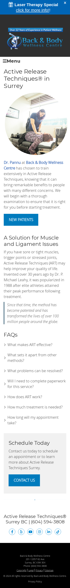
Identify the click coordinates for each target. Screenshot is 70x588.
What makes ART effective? (29, 344)
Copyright (21, 570)
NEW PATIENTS (21, 219)
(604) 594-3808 (39, 565)
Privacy (39, 570)
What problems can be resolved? (35, 370)
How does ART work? (24, 396)
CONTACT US (24, 480)
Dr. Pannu (12, 162)
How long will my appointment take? (33, 420)
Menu (11, 60)
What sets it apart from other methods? (32, 357)
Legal (31, 570)
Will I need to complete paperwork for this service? (36, 383)
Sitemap (49, 570)
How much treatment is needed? (35, 407)
